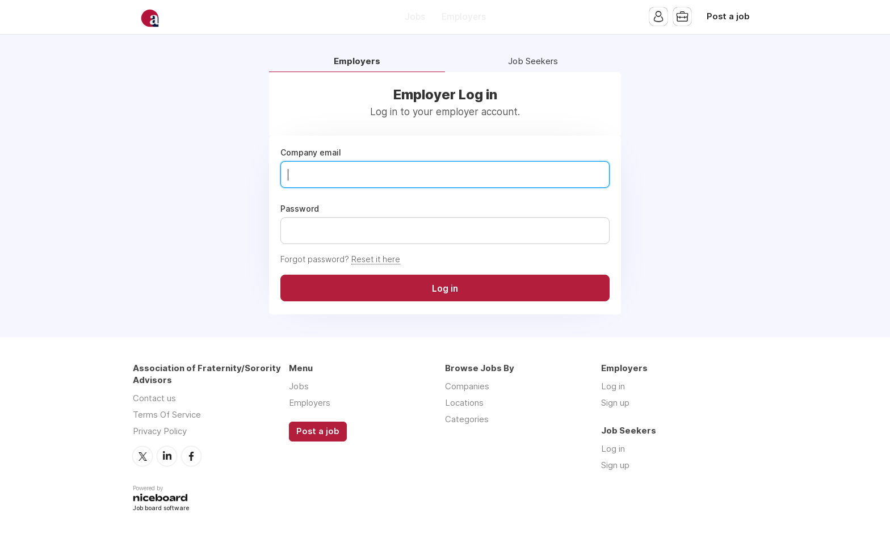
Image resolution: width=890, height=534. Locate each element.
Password (299, 209)
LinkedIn (167, 456)
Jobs (415, 16)
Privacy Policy (160, 431)
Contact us (154, 398)
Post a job (728, 16)
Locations (464, 402)
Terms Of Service (167, 414)
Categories (467, 419)
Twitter (142, 456)
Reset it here (375, 259)
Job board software (161, 509)
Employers (464, 16)
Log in (613, 386)
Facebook (191, 456)
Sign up (615, 402)
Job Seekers (533, 61)
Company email (310, 153)
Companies (467, 386)
